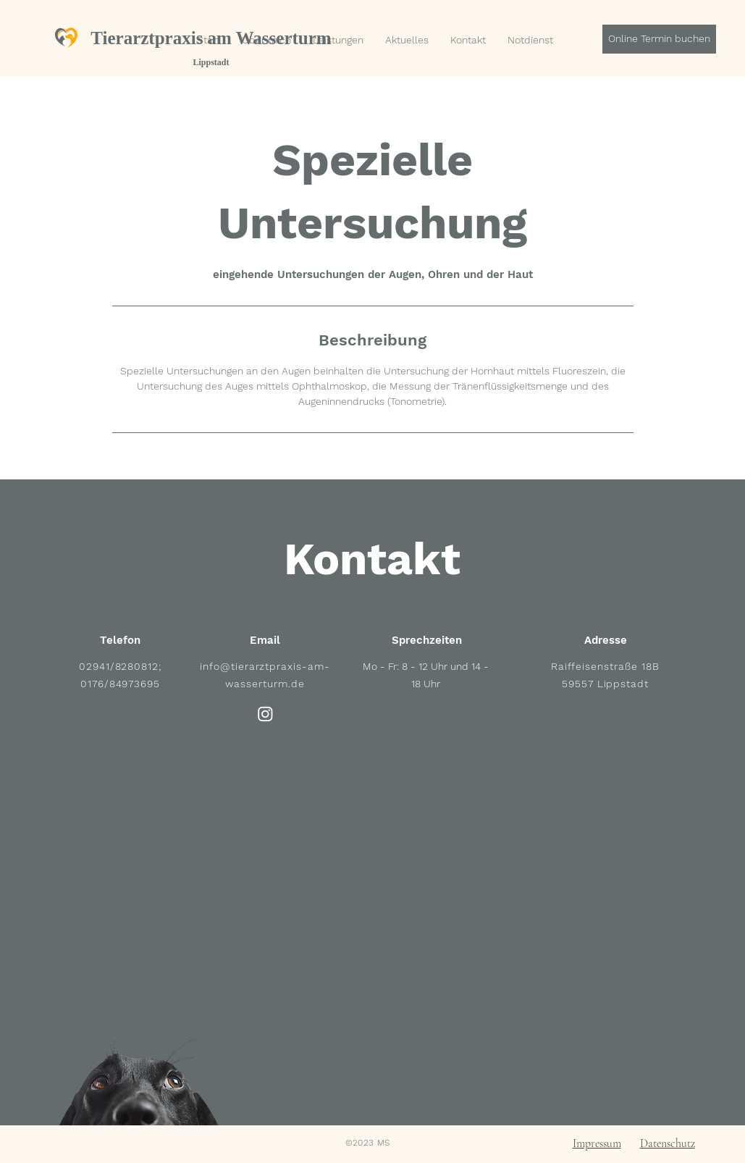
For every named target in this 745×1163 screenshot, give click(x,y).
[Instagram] (265, 713)
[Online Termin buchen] (659, 39)
